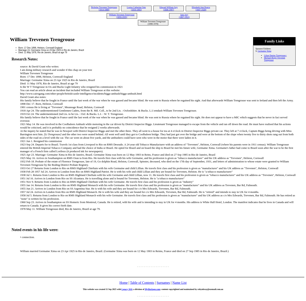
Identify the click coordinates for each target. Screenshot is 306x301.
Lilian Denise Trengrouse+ (275, 55)
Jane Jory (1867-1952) (184, 16)
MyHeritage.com (152, 289)
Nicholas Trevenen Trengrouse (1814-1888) (104, 8)
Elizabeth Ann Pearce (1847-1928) (201, 8)
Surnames (163, 282)
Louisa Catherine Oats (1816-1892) (136, 8)
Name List (179, 282)
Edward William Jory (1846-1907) (169, 8)
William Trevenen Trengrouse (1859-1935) (122, 16)
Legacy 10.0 (127, 289)
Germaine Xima (264, 51)
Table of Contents (142, 282)
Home (123, 282)
